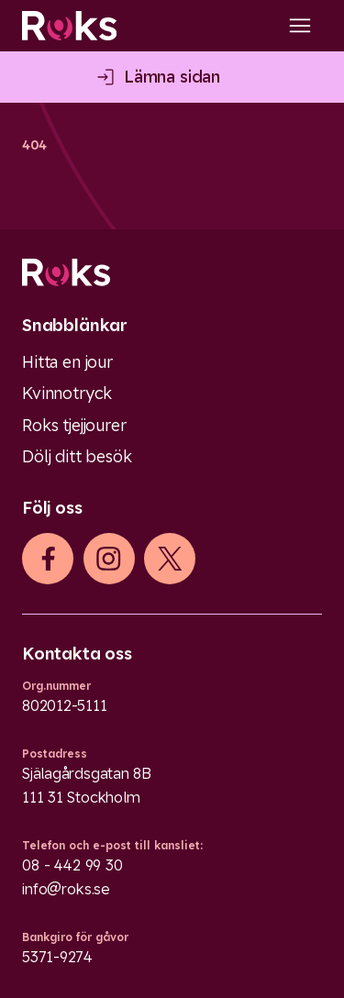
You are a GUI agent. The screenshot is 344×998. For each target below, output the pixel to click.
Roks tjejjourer (74, 425)
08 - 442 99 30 (72, 865)
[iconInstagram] (109, 558)
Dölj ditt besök (77, 456)
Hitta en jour (67, 361)
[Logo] (172, 272)
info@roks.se (66, 889)
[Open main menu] (300, 26)
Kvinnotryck (67, 393)
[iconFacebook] (48, 558)
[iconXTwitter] (170, 558)
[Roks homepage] (69, 25)
